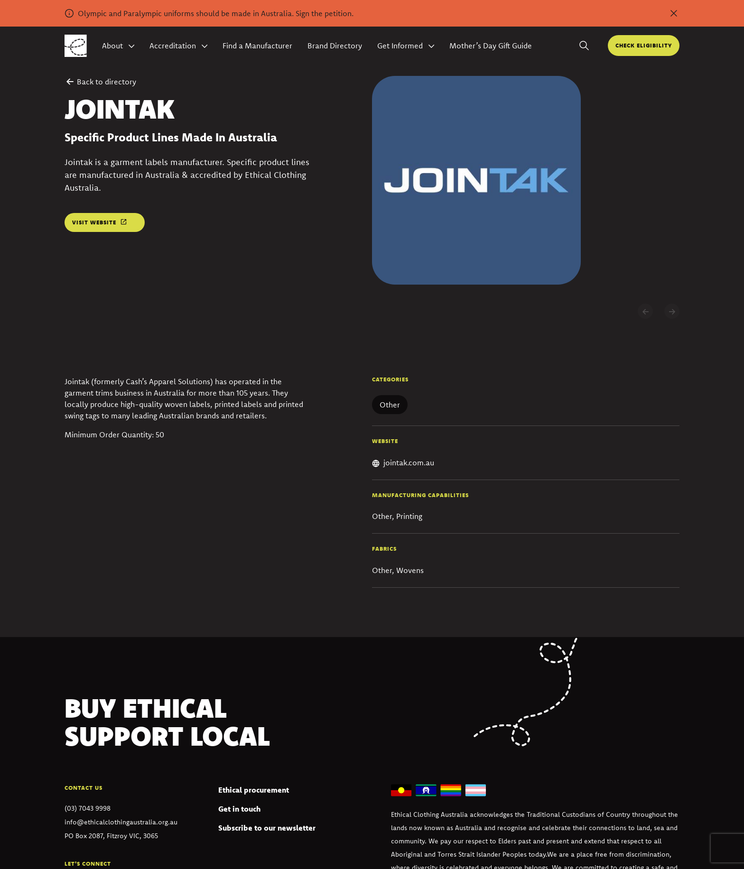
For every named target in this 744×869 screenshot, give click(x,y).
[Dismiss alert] (673, 13)
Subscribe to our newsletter (267, 827)
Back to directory (100, 81)
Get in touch (239, 809)
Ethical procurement (253, 790)
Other (390, 404)
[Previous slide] (645, 311)
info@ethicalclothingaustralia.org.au (121, 822)
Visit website (94, 222)
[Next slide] (671, 311)
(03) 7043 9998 (88, 808)
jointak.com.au (408, 462)
